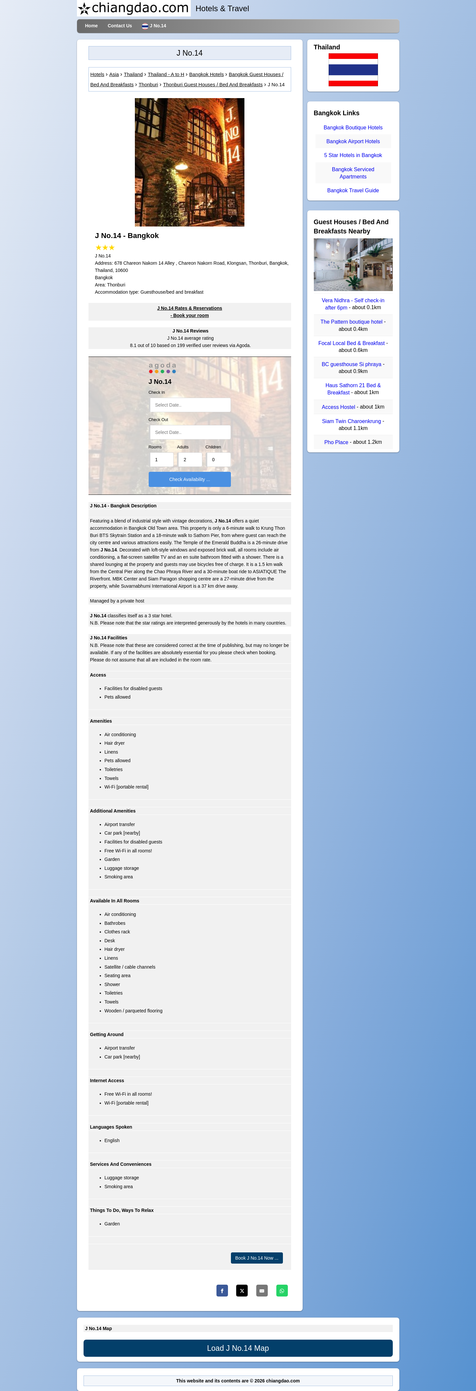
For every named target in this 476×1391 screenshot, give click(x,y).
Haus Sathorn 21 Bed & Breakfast (353, 389)
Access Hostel (339, 407)
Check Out (158, 419)
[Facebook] (222, 1291)
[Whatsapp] (282, 1291)
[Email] (262, 1291)
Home (91, 25)
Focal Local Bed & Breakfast (352, 343)
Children (213, 447)
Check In (157, 392)
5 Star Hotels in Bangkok (353, 155)
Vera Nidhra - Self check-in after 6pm (353, 304)
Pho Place (337, 442)
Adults (182, 447)
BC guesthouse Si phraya (352, 364)
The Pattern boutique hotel (352, 322)
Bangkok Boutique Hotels (353, 127)
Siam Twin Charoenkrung (352, 421)
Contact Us (120, 25)
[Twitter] (242, 1291)
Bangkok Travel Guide (353, 190)
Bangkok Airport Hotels (353, 141)
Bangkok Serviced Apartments (353, 173)
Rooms (155, 447)
